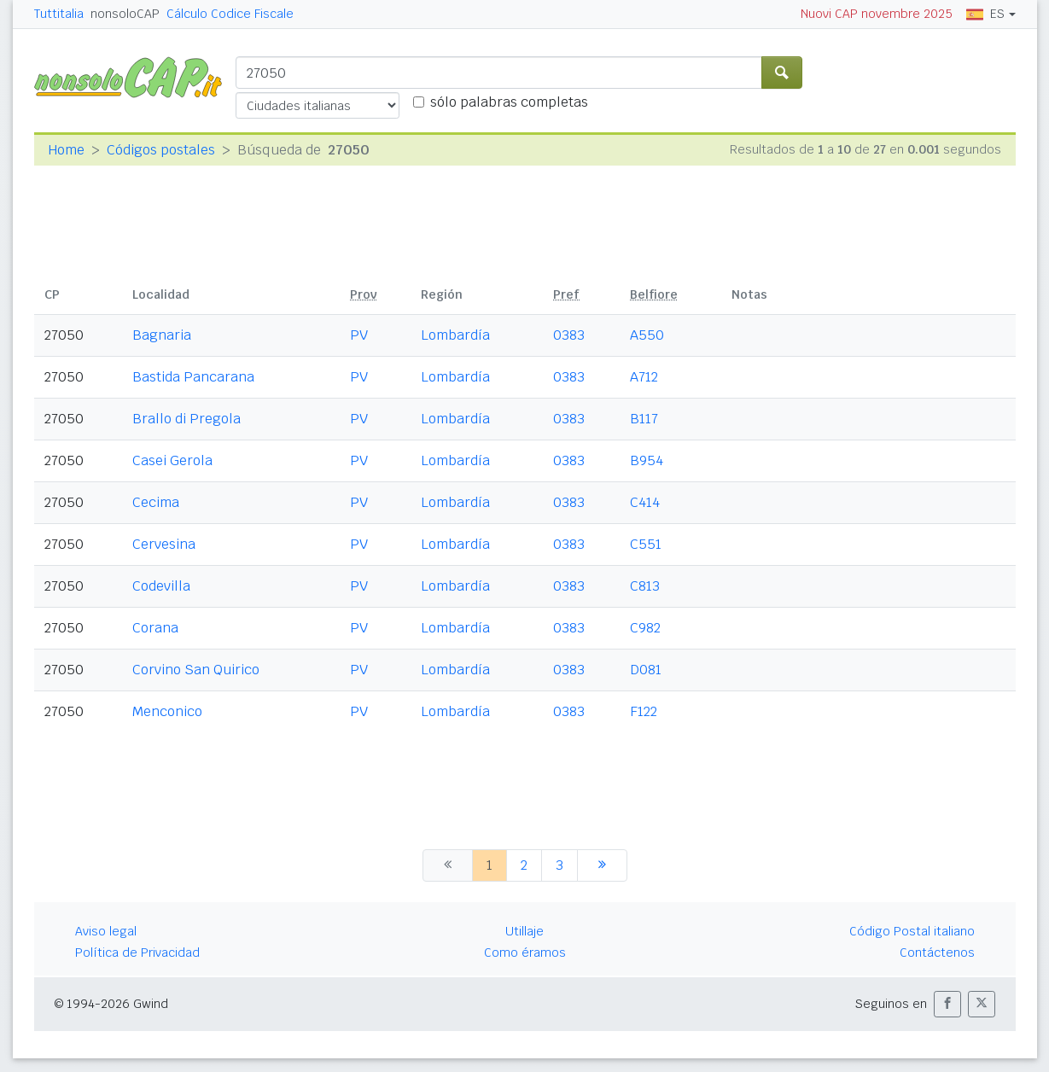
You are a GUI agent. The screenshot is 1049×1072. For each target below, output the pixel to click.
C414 (645, 502)
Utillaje (524, 931)
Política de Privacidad (137, 952)
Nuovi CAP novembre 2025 (877, 13)
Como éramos (525, 952)
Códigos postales (161, 150)
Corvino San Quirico (195, 670)
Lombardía (455, 335)
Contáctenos (937, 952)
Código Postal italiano (912, 931)
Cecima (155, 502)
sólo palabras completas (509, 102)
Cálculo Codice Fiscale (230, 13)
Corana (155, 628)
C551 (645, 544)
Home (66, 150)
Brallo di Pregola (186, 419)
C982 (645, 628)
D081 (645, 670)
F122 (643, 711)
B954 (646, 460)
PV (359, 335)
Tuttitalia (59, 13)
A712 (644, 377)
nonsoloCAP (125, 13)
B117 (644, 419)
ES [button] (985, 13)
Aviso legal (106, 931)
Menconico (167, 711)
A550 (647, 335)
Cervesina (163, 544)
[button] (947, 1004)
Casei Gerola (172, 460)
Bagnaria (161, 335)
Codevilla (161, 586)
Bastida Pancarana (193, 377)
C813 (645, 586)
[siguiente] (602, 865)
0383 (569, 335)
